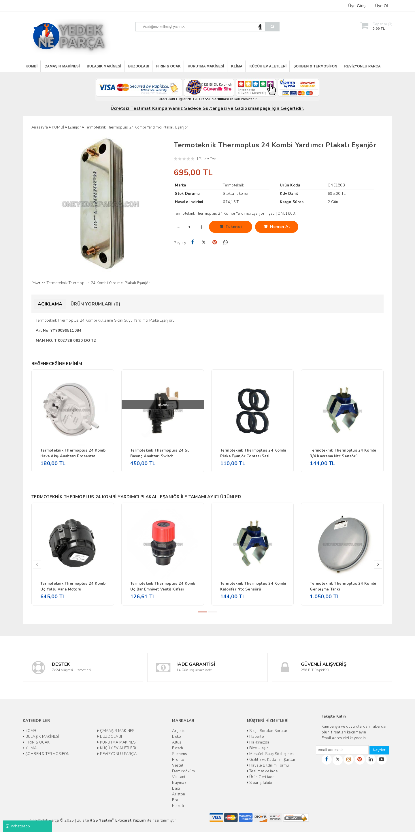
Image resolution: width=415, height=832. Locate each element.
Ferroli (178, 805)
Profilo (178, 759)
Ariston (178, 794)
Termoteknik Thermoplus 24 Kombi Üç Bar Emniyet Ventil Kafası (163, 586)
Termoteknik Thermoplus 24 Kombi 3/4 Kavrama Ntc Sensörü (343, 453)
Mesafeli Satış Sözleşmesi (271, 753)
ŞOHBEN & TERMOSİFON (315, 66)
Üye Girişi (357, 5)
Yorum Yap (207, 158)
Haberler (256, 736)
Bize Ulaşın (258, 748)
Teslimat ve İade (262, 771)
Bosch (177, 748)
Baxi (176, 788)
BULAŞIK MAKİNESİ (104, 66)
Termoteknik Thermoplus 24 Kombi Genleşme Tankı (343, 586)
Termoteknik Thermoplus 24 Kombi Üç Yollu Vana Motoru (73, 586)
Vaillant (178, 777)
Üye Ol (381, 5)
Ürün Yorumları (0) (95, 304)
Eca (175, 800)
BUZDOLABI (138, 66)
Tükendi (231, 226)
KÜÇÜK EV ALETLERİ (268, 66)
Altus (176, 742)
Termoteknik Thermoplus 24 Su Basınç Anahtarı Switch (160, 453)
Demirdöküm (183, 771)
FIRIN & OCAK (168, 66)
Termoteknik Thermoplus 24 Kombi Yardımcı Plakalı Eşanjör (98, 283)
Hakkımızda (258, 742)
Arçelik (178, 730)
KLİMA (236, 66)
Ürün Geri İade (261, 777)
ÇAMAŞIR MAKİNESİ (62, 66)
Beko (176, 736)
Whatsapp (18, 826)
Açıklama (50, 304)
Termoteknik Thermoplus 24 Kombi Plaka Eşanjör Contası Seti (253, 453)
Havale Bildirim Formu (268, 765)
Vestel (177, 765)
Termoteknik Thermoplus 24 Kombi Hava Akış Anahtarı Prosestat (73, 453)
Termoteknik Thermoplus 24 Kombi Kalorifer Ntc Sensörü (253, 586)
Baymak (179, 782)
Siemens (179, 753)
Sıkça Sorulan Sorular (267, 730)
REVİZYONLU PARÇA (362, 66)
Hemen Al (277, 226)
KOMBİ (31, 66)
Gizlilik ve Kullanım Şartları (272, 759)
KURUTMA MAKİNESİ (206, 66)
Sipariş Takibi (259, 782)
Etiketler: (38, 283)
